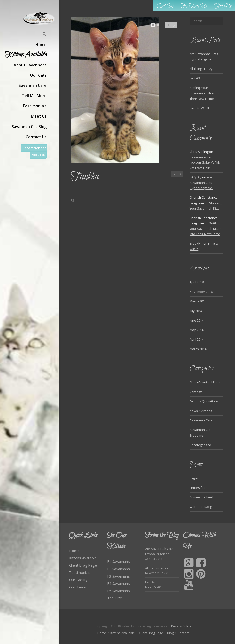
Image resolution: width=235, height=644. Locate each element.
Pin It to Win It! (200, 108)
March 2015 (198, 301)
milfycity (195, 177)
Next (174, 27)
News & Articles (201, 411)
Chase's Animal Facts (205, 382)
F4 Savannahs (118, 583)
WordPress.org (201, 506)
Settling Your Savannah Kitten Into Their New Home (205, 93)
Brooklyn (196, 243)
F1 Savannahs (118, 561)
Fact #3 (195, 78)
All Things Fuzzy (201, 68)
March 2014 (198, 349)
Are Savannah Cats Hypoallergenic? (201, 182)
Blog (170, 633)
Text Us (222, 6)
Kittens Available (83, 557)
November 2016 (201, 291)
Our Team (77, 587)
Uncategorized (200, 445)
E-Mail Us (194, 6)
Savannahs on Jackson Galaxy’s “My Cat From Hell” (205, 162)
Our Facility (78, 579)
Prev (168, 27)
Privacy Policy (181, 626)
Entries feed (199, 487)
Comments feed (201, 497)
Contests (196, 392)
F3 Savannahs (118, 576)
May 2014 (196, 330)
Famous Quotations (204, 401)
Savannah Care (201, 420)
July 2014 (196, 311)
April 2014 (197, 339)
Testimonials (79, 572)
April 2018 (197, 282)
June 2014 (197, 320)
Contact (183, 633)
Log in (194, 478)
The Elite (114, 598)
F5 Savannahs (118, 590)
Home (74, 550)
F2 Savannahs (118, 568)
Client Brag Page (83, 565)
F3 (72, 200)
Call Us (165, 6)
